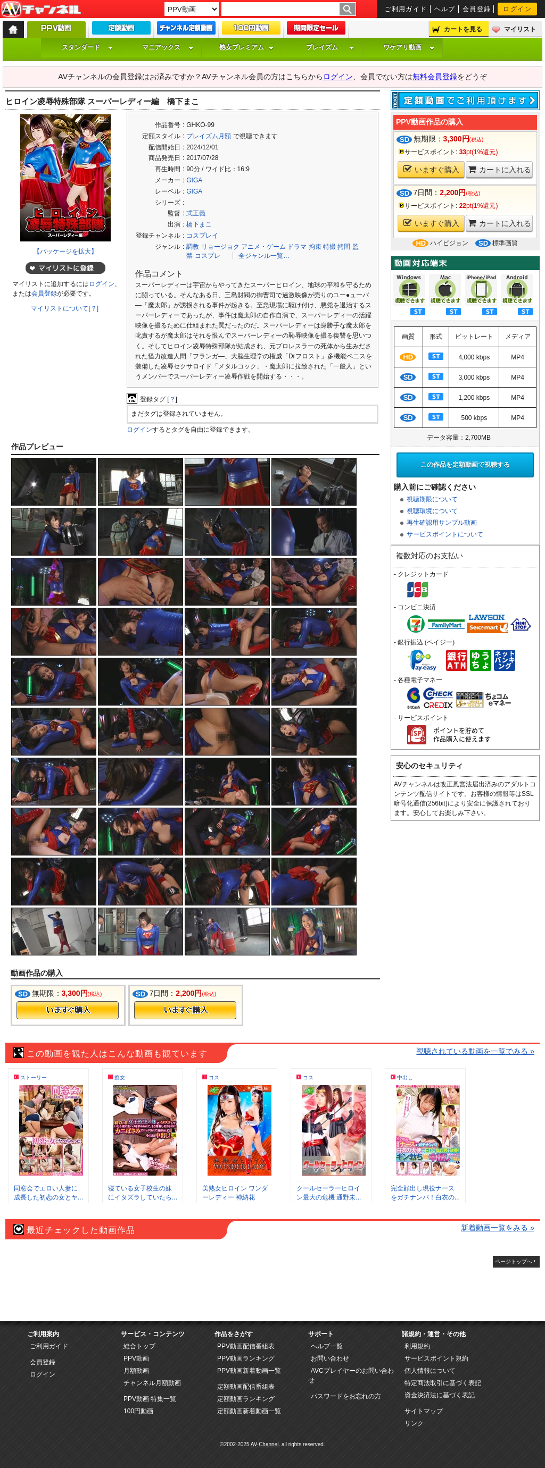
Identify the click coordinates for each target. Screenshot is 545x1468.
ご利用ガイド (405, 9)
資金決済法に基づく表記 (439, 1395)
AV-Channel (41, 9)
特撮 (329, 246)
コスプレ (207, 255)
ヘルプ (445, 9)
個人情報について (430, 1370)
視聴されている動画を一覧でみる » (475, 1051)
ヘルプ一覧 (327, 1346)
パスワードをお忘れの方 (346, 1396)
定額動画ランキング (246, 1399)
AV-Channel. (265, 1444)
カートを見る (463, 29)
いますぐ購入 (431, 169)
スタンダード (87, 47)
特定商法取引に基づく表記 (442, 1383)
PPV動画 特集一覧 (149, 1399)
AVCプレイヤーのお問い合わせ (351, 1375)
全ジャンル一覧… (264, 255)
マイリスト (520, 29)
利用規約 (417, 1346)
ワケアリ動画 (408, 47)
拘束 (315, 246)
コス (214, 1077)
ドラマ (297, 246)
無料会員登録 (434, 76)
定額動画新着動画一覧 (249, 1411)
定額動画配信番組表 (246, 1386)
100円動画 (138, 1411)
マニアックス (167, 47)
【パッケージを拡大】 (65, 251)
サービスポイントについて (445, 534)
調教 (192, 246)
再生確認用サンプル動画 (442, 522)
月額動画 (136, 1370)
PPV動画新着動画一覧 (249, 1370)
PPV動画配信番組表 (246, 1346)
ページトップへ (513, 1261)
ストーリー (33, 1077)
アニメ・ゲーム (263, 246)
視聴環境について (432, 511)
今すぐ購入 (67, 1010)
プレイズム (330, 47)
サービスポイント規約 (436, 1358)
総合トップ (139, 1346)
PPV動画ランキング (246, 1358)
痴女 (119, 1077)
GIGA (194, 180)
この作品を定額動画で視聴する (465, 464)
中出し (405, 1077)
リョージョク (220, 246)
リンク (414, 1423)
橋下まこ (199, 224)
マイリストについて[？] (64, 308)
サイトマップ (423, 1411)
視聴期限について (432, 499)
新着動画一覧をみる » (497, 1227)
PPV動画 (136, 1358)
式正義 (195, 213)
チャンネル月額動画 (152, 1383)
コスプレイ (202, 235)
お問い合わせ (330, 1358)
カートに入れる (499, 169)
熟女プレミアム (246, 47)
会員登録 (477, 9)
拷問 (343, 246)
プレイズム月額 (208, 136)
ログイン (517, 9)
